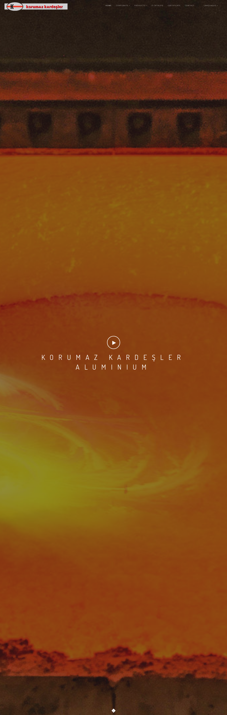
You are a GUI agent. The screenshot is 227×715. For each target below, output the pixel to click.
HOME (109, 5)
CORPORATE (123, 5)
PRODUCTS (140, 5)
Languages (211, 5)
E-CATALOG (157, 5)
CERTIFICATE (174, 5)
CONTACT (189, 5)
